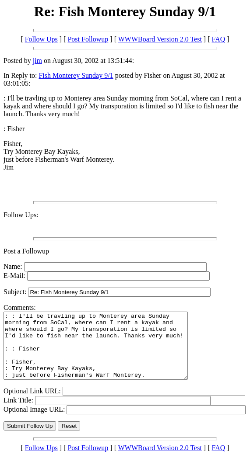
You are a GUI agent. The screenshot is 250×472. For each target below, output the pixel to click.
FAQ (218, 39)
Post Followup (87, 39)
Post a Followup (26, 251)
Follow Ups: (21, 215)
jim (37, 60)
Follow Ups (41, 39)
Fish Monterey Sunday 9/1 (76, 75)
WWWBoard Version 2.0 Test (160, 39)
